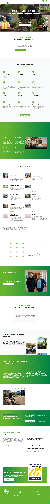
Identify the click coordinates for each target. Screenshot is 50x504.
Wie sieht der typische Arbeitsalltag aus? (35, 445)
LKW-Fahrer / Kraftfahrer (14, 174)
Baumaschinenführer (14, 194)
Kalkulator (34, 214)
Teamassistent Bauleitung (37, 204)
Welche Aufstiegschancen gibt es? (34, 451)
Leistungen (27, 494)
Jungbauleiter (12, 204)
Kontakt (26, 498)
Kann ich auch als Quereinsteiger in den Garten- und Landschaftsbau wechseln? (35, 439)
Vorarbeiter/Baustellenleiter (15, 185)
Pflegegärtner (34, 194)
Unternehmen (27, 491)
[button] (1, 317)
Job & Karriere (27, 492)
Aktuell (26, 496)
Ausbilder (34, 174)
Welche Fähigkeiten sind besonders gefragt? (36, 448)
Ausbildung (27, 493)
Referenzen (27, 495)
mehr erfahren (12, 182)
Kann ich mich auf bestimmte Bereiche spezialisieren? (35, 443)
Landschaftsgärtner (36, 185)
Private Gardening (28, 497)
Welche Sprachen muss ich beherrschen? (35, 454)
